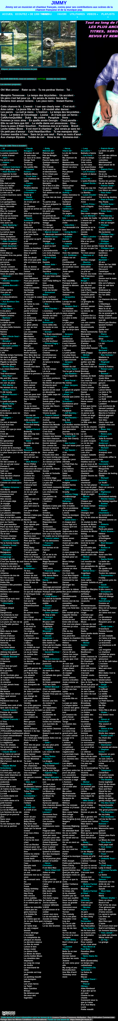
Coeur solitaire (31, 856)
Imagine (66, 482)
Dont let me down (107, 784)
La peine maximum (9, 153)
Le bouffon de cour (33, 320)
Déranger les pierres (68, 586)
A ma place (5, 311)
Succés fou (5, 645)
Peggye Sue (6, 406)
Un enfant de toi (106, 218)
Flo (100, 297)
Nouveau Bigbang (70, 826)
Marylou (27, 436)
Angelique (85, 573)
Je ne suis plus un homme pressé (89, 685)
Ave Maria (5, 489)
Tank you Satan (88, 169)
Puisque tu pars (69, 283)
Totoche (27, 404)
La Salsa (4, 350)
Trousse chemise (8, 536)
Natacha (66, 276)
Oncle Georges (31, 735)
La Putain (103, 691)
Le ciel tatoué (68, 728)
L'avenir (28, 106)
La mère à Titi (105, 392)
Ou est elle (67, 847)
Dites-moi (85, 515)
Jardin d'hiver (49, 786)
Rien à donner (30, 383)
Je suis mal (67, 663)
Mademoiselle (68, 793)
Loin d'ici (85, 452)
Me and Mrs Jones (9, 378)
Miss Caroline (30, 988)
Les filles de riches (86, 790)
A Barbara (28, 573)
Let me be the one (107, 819)
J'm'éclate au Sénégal (49, 240)
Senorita (4, 643)
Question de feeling (108, 473)
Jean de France (31, 633)
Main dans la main (9, 631)
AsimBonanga (69, 496)
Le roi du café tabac (108, 661)
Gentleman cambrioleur (68, 340)
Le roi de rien (87, 443)
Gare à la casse (69, 640)
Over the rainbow (70, 253)
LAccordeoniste (50, 250)
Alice (26, 814)
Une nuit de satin (89, 756)
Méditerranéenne (70, 165)
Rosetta (4, 596)
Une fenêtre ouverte (108, 209)
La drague (47, 761)
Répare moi (5, 589)
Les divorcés (87, 448)
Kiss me (4, 415)
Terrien (65, 912)
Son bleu (103, 420)
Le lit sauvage (7, 807)
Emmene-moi (70, 137)
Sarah (101, 708)
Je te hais (4, 680)
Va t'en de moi (69, 933)
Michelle (47, 680)
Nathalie (47, 731)
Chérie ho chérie (31, 854)
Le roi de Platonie (8, 810)
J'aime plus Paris (107, 835)
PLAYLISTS (108, 14)
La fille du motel (31, 944)
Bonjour (46, 877)
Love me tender (50, 290)
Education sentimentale (87, 268)
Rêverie (66, 176)
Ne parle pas (30, 350)
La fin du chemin (89, 427)
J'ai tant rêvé (49, 784)
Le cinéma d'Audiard (86, 725)
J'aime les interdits (33, 907)
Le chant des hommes (87, 720)
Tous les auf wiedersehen (105, 678)
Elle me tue (5, 668)
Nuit (64, 278)
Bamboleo (47, 775)
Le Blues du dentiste (48, 797)
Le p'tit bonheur (50, 341)
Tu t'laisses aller (8, 538)
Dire (2, 438)
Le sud (84, 937)
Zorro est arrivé (50, 807)
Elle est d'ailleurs (107, 283)
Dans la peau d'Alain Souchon (18, 126)
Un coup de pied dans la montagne (89, 488)
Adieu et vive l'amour (49, 873)
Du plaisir (28, 784)
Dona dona (5, 728)
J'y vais (46, 366)
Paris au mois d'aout (69, 134)
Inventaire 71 (87, 408)
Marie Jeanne (87, 754)
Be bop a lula (49, 615)
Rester (65, 886)
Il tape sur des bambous (105, 251)
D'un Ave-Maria (88, 1005)
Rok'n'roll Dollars (107, 928)
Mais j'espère (105, 306)
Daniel (84, 392)
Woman (66, 487)
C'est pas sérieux (32, 471)
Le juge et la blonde (68, 739)
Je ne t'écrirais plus (9, 675)
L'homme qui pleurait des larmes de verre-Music (88, 618)
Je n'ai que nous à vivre (11, 450)
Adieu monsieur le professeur (71, 196)
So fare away (87, 916)
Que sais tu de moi (9, 708)
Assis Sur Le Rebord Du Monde (51, 423)
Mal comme (5, 633)
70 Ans (27, 571)
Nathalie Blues (31, 174)
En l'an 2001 (104, 294)
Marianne (85, 457)
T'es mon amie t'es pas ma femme (88, 763)
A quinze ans (6, 770)
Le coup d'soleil (106, 466)
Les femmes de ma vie (11, 812)
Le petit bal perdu (8, 401)
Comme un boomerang (104, 604)
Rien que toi (29, 540)
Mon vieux (29, 348)
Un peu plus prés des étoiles (51, 746)
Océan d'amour (7, 636)
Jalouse (4, 673)
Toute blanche (105, 682)
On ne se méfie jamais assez (69, 834)
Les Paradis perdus (9, 624)
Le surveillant (87, 745)
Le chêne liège (50, 478)
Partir (65, 854)
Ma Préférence (69, 796)
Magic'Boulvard (50, 561)
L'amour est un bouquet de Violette (88, 222)
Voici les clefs (49, 684)
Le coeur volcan (70, 735)
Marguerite (104, 468)
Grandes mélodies (9, 564)
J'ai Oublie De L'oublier (30, 915)
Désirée (46, 698)
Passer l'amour (88, 759)
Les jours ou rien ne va (11, 622)
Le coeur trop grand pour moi (69, 732)
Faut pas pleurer (31, 281)
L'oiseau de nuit (88, 624)
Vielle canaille (49, 220)
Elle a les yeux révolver (87, 242)
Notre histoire (30, 352)
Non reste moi (7, 580)
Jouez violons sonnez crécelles (70, 678)
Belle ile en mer (69, 951)
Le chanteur (29, 206)
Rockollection (68, 970)
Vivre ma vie (29, 415)
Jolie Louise (29, 420)
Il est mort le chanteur (39, 128)
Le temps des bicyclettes (41, 95)
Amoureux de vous (33, 468)
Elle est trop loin (31, 434)
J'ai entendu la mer (9, 615)
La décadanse (105, 617)
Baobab (27, 587)
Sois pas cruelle (31, 550)
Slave (45, 566)
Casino (84, 654)
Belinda (4, 724)
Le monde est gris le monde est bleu (52, 314)
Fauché (27, 884)
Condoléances (49, 355)
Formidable (5, 496)
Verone (102, 557)
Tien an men (6, 473)
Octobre (46, 513)
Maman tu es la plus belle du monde (88, 229)
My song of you (69, 967)
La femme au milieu (52, 301)
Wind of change (106, 596)
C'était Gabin (30, 598)
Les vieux (66, 325)
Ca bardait (29, 798)
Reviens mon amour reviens (17, 101)
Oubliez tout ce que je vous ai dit (89, 463)
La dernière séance (33, 942)
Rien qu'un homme (9, 216)
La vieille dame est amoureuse (49, 123)
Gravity (65, 492)
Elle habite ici (49, 643)
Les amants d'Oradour (29, 676)
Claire (45, 886)
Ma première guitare (104, 565)
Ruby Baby (29, 547)
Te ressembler (49, 529)
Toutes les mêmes (107, 573)
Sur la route (48, 649)
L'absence (28, 636)
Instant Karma (64, 101)
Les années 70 (30, 680)
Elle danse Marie (50, 575)
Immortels (5, 229)
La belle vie (104, 561)
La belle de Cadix (89, 218)
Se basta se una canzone (50, 328)
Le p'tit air (85, 271)
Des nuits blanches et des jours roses (10, 776)
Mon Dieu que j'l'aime (105, 922)
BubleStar (67, 953)
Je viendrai (5, 682)
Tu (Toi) (102, 863)
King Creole (48, 287)
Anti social (104, 856)
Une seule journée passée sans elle (89, 553)
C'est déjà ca (6, 253)
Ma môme (67, 383)
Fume (26, 886)
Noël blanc (67, 234)
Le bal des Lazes (89, 608)
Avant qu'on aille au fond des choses (70, 545)
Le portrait (5, 457)
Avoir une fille (105, 554)
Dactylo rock (30, 865)
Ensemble (5, 283)
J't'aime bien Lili (106, 229)
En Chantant (87, 661)
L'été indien (67, 471)
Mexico (84, 234)
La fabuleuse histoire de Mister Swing (89, 531)
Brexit (74, 126)
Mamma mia (68, 162)
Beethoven (86, 652)
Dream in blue (49, 573)
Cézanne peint (87, 294)
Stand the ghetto (8, 364)
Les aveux (85, 445)
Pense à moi (48, 318)
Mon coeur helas (70, 812)
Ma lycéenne (104, 232)
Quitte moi (103, 329)
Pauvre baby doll (51, 160)
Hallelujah (67, 415)
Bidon (3, 250)
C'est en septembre (52, 691)
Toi (68, 89)
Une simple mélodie (86, 639)
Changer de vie (7, 559)
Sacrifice (47, 271)
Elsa (72, 123)
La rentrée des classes (30, 655)
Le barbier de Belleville (105, 697)
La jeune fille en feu (27, 109)
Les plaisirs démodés (10, 513)
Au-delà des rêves (51, 670)
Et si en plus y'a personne (7, 261)
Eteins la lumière (8, 313)
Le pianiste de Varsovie (49, 715)
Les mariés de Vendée (30, 702)
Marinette (28, 334)
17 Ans (3, 721)
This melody (68, 914)
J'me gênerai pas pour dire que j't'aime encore (107, 909)
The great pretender (108, 810)
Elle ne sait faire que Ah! (15, 123)
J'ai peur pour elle (51, 837)
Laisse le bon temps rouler (30, 948)
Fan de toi (85, 397)
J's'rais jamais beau (9, 684)
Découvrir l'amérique (104, 270)
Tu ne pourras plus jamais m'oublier (52, 859)
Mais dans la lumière (87, 825)
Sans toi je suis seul (42, 134)
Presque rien (49, 520)
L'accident (29, 935)
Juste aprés (67, 271)
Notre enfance (30, 728)
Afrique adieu (87, 649)
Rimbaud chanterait (85, 481)
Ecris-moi (103, 281)
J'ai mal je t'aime (50, 898)
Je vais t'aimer (87, 691)
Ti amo (102, 861)
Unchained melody (107, 496)
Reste (26, 378)
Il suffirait (103, 689)
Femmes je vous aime (13, 120)
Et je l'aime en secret (10, 754)
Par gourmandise (8, 524)
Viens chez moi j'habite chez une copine (107, 424)
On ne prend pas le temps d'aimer (108, 314)
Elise (101, 339)
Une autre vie (6, 223)
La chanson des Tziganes (31, 639)
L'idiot (65, 155)
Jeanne (65, 960)
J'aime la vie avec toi (10, 566)
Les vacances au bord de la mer (89, 541)
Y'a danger (48, 225)
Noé (64, 824)
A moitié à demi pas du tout (88, 284)
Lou (2, 629)
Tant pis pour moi (32, 394)
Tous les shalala (8, 745)
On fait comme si (8, 462)
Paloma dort (48, 153)
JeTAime (85, 594)
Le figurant (86, 728)
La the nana (86, 165)
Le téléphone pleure (9, 740)
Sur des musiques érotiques (51, 855)
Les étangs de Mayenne (30, 697)
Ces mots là (86, 380)
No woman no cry (8, 387)
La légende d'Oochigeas (105, 537)
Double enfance (69, 605)
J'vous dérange (31, 933)
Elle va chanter (7, 185)
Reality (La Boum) (107, 445)
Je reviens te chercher (49, 704)
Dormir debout (50, 443)
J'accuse (85, 673)
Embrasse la (104, 290)
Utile (64, 930)
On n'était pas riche (33, 738)
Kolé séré (103, 255)
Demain (102, 171)
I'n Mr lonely (6, 392)
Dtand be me (105, 791)
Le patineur (67, 747)
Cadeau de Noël (88, 376)
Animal (46, 420)
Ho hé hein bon (88, 930)
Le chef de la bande (52, 598)
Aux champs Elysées (13, 137)
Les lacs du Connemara (86, 739)
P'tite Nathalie (49, 849)
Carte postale (49, 429)
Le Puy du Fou (31, 673)
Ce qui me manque (33, 591)
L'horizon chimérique (67, 783)
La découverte (30, 313)
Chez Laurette (87, 387)
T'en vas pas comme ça (87, 903)
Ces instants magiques (49, 822)
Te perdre (47, 190)
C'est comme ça (50, 350)
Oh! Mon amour (10, 89)
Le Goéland (48, 923)
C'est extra (86, 160)
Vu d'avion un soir (89, 492)
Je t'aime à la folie (107, 638)
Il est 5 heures (69, 343)
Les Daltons (68, 468)
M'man (27, 991)
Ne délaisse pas (31, 993)
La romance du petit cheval (69, 715)
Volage (46, 223)
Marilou (27, 520)
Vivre (65, 117)
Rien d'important (32, 538)
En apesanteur (7, 441)
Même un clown (31, 438)
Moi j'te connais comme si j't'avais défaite (70, 807)
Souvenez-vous (69, 907)
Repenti (102, 371)
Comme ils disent (8, 492)
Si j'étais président (51, 682)
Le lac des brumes (51, 926)
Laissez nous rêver (52, 840)
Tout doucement (8, 373)
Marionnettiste (105, 311)
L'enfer (27, 329)
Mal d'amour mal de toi (11, 761)
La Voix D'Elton (31, 659)
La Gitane (28, 645)
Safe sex (4, 471)
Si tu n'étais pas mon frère (50, 175)
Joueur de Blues (88, 524)
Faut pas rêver (105, 188)
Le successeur (88, 742)
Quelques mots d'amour (88, 342)
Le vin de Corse (69, 153)
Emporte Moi (6, 188)
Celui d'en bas (7, 424)
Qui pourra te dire (89, 828)
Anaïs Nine (104, 378)
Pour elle (103, 471)
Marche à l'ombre (107, 413)
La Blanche (104, 387)
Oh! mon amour (7, 638)
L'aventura (48, 311)
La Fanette (67, 315)
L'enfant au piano (107, 654)
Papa (2, 698)
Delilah (102, 849)
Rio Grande (48, 167)
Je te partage (105, 640)
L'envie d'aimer (7, 155)
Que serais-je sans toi (67, 128)
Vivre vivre (48, 568)
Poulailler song (7, 271)
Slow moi (4, 821)
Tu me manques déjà (66, 131)
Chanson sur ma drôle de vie (106, 883)
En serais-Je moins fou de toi (50, 98)
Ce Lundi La (86, 378)
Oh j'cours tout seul (108, 926)
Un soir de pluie (7, 383)
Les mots (85, 895)
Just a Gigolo (87, 206)
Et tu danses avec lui (10, 413)
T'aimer (3, 763)
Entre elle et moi (8, 786)
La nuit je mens (24, 112)
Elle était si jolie (7, 183)
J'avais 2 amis (30, 489)
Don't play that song (9, 169)
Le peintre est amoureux (105, 657)
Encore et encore (51, 448)
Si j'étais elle (68, 891)
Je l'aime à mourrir (51, 459)
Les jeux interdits (70, 427)
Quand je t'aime (31, 749)
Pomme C (5, 466)
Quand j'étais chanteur (87, 472)
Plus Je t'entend (8, 211)
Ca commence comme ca (49, 818)
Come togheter (106, 782)
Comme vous (87, 390)
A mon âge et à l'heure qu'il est (69, 525)
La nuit (3, 165)
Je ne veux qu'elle (89, 246)
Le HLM (102, 399)
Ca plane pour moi (107, 352)
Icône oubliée (30, 898)
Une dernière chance (10, 475)
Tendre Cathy (6, 601)
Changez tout (87, 513)
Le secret (28, 694)
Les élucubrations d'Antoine (8, 298)
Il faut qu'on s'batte (52, 645)
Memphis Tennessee (12, 95)
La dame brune (7, 322)
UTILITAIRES (77, 14)
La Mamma (5, 508)
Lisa (45, 503)
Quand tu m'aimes (9, 531)
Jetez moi (28, 306)
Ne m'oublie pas (88, 547)
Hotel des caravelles (67, 646)
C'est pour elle (105, 267)
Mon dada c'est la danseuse (107, 674)
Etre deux (85, 394)
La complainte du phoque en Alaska (32, 938)
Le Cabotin (5, 510)
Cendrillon (103, 772)
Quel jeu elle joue (70, 872)
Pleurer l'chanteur (89, 466)
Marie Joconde (7, 206)
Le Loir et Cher (88, 438)
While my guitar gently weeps (106, 794)
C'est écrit (69, 106)
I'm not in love (7, 160)
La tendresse (30, 318)
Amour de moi (30, 575)
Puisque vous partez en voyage (52, 592)
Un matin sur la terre (52, 536)
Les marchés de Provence (50, 725)
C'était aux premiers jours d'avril (9, 177)
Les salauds (86, 450)
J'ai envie (47, 895)
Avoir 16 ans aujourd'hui (30, 818)
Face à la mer (6, 443)
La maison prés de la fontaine (88, 934)
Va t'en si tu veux (70, 935)
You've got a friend (71, 371)
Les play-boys (69, 355)
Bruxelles (85, 373)
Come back (29, 858)
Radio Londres (7, 315)
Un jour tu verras (89, 865)
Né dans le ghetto (8, 357)
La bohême (5, 506)
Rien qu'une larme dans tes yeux (89, 834)
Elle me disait (30, 257)
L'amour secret (31, 649)
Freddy (102, 578)
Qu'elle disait (6, 213)
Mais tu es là (104, 308)
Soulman (4, 339)
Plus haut (103, 766)
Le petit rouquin (88, 441)
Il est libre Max (50, 868)
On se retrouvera (51, 540)
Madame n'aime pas (52, 506)
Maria (101, 895)
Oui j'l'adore (104, 206)
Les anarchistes (88, 167)
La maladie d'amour (86, 706)
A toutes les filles (32, 580)
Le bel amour (6, 199)
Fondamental (6, 445)
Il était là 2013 (87, 670)
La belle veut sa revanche (88, 599)
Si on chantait (68, 893)
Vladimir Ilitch (87, 775)
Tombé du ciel (36, 137)
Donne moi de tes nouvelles (70, 602)
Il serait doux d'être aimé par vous (52, 834)
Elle (2, 181)
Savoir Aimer (49, 399)
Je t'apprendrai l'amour (11, 677)
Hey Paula (103, 202)
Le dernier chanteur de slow (32, 662)
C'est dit (4, 434)
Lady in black (105, 868)
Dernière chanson (51, 438)
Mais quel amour (8, 696)
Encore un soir (69, 264)
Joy (44, 552)
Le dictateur (6, 805)
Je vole (84, 696)
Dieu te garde (30, 253)
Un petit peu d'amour (13, 131)
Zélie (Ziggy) (87, 352)
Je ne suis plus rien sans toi (31, 493)
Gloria (84, 587)
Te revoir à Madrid (32, 768)
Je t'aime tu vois (31, 304)
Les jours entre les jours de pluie (71, 771)
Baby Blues (29, 821)
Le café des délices (108, 155)
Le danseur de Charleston (105, 237)
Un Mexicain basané (52, 234)
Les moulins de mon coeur (88, 562)
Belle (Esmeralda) (89, 960)
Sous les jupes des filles (11, 274)
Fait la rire (47, 893)
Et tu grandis (6, 670)
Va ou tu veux (30, 406)
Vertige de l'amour (9, 239)
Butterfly (28, 431)
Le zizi (102, 343)
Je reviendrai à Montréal (106, 516)
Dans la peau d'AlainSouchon (31, 604)
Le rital (3, 687)
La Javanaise (105, 619)
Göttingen (5, 320)
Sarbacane (48, 527)
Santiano (66, 202)
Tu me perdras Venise (51, 89)
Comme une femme (52, 436)
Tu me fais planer (89, 485)
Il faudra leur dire (51, 455)
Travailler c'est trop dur (69, 920)
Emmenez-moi (7, 494)
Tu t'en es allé (68, 923)
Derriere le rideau (70, 589)
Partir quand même (52, 589)
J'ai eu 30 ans (68, 652)
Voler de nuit (6, 478)
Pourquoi (28, 364)
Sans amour (29, 385)
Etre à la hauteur (50, 299)
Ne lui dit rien (30, 522)
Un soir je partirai (8, 826)
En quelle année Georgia (43, 120)
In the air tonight (106, 223)
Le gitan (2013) (31, 325)
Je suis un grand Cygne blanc (70, 667)
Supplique (47, 626)
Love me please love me (88, 627)
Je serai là (85, 689)
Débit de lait (6, 547)
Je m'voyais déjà (8, 501)
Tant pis (102, 540)
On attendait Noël (70, 830)
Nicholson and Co (89, 459)
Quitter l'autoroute (32, 756)
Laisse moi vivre (50, 914)
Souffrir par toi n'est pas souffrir (70, 896)
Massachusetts (106, 805)
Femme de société (9, 712)
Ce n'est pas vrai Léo (10, 772)
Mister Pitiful (30, 464)
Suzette (27, 427)
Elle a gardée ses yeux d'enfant (89, 818)
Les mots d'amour (51, 253)
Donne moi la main (107, 278)
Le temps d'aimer (70, 777)
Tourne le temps (31, 770)
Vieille (101, 475)
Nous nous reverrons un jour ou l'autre (11, 521)
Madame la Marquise (104, 358)
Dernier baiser (69, 956)
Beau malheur (49, 297)
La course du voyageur (87, 418)
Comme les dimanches (29, 476)
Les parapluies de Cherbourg (89, 567)
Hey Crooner (49, 766)
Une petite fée (68, 926)
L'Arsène (66, 350)
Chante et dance (88, 174)
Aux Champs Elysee (68, 456)
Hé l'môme (29, 292)
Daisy (3, 610)
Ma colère (39, 117)
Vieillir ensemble (31, 408)
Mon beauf (104, 417)
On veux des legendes (30, 996)
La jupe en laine (69, 703)
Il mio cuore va (106, 589)
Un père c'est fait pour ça (15, 98)
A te (2, 287)
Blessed (46, 267)
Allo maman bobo (8, 248)
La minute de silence (87, 312)
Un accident (66, 95)
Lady (26, 496)
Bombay (85, 371)
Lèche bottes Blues (33, 956)
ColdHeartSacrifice (52, 269)
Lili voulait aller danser (55, 109)
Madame (4, 689)
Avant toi (4, 427)
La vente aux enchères (49, 711)
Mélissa (66, 803)
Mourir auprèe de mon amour (32, 453)
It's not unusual (106, 851)
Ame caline (7, 109)
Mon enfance (30, 341)
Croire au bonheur (32, 248)
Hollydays (85, 591)
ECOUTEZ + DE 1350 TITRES (32, 14)
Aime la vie (53, 137)
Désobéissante (69, 596)
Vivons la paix (49, 413)
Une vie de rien (69, 928)
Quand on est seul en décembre (51, 391)
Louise (44, 115)
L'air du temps (49, 369)
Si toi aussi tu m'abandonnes (50, 170)
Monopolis (86, 334)
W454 (83, 779)
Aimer (101, 552)
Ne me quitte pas (70, 327)
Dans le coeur (30, 250)
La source (67, 241)
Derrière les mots (70, 958)
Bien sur (28, 225)
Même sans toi (105, 937)
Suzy (3, 115)
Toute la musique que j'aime (70, 516)
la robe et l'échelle (51, 473)
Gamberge (29, 290)
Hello (83, 185)
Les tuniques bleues (30, 980)
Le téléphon (86, 940)
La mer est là (6, 192)
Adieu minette (105, 376)
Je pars (84, 912)
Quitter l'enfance (70, 884)
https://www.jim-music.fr (81, 1020)
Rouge (65, 287)
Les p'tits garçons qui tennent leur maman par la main (33, 707)
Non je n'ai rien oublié (10, 517)
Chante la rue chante (87, 996)
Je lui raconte (87, 923)
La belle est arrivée (71, 687)
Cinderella (28, 473)
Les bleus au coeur (108, 190)
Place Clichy (68, 865)
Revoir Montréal (31, 759)
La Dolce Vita (6, 619)
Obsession (67, 828)
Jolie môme (86, 162)
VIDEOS (91, 14)
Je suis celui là (106, 759)
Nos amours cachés (29, 725)
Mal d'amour (6, 759)
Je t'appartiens (50, 708)
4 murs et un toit (8, 343)
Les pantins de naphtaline (50, 497)
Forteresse (86, 503)
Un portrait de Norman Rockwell (51, 217)
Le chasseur (86, 436)
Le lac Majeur (87, 851)
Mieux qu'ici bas (70, 248)
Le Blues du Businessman (6, 715)
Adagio (3, 278)
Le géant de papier (71, 390)
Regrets (84, 888)
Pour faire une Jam (9, 529)
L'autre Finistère (88, 181)
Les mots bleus (7, 647)
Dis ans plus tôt (88, 659)
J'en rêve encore (50, 647)
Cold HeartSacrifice (39, 131)
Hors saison (48, 452)
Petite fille (5, 582)
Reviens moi (30, 536)
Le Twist (28, 986)
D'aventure (104, 629)
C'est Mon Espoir (70, 575)
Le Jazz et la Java (32, 158)
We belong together (108, 501)
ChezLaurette (68, 120)
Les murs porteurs (51, 378)
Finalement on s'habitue (30, 284)
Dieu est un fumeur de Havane (108, 609)
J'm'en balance (50, 902)
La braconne (104, 643)
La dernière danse (89, 698)
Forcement (67, 633)
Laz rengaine (105, 649)
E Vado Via (29, 624)
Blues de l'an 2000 (107, 264)
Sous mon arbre (70, 900)
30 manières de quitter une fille (88, 360)
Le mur (46, 376)
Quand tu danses (70, 285)
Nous (64, 169)
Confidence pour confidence (70, 405)
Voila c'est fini (105, 777)
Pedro (65, 174)
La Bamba (85, 192)
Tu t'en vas (5, 220)
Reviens (27, 380)
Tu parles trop (49, 202)
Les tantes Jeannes (52, 728)
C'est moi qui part (8, 666)
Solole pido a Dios (51, 401)
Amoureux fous (50, 814)
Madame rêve (6, 234)
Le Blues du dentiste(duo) (49, 792)
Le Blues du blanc (32, 953)
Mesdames (29, 336)
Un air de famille (106, 183)
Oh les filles (6, 306)
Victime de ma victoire (87, 880)
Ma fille (102, 705)
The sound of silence (105, 725)
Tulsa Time (29, 791)
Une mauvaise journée (69, 430)
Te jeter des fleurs (51, 406)
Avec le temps (87, 158)
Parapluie (53, 117)
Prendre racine (7, 468)
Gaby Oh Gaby (7, 227)
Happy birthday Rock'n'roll (31, 889)
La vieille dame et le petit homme (9, 801)
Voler (83, 777)
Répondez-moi (50, 522)
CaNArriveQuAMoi (11, 117)
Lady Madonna (106, 786)
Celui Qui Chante (89, 292)
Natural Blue (87, 844)
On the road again (8, 359)
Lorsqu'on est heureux (68, 302)
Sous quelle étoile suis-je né (89, 634)
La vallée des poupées (87, 715)
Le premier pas (88, 786)
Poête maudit (87, 1009)
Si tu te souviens (8, 218)
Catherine (28, 227)
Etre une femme (88, 668)
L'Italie (3, 626)
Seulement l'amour (33, 786)
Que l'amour (29, 754)
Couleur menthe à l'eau (14, 134)
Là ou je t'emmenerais (49, 372)
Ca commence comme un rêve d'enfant (69, 568)
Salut (64, 473)
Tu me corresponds (52, 531)
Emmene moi (68, 619)
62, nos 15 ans (87, 364)
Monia (101, 213)
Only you (103, 195)
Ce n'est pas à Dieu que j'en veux (33, 230)
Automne (66, 540)
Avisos (65, 550)
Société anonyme (51, 178)
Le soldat (47, 380)
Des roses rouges (89, 213)
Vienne (3, 334)
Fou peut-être (68, 636)
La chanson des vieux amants (69, 312)
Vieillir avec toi (50, 410)
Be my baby (104, 814)
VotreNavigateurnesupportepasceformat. (38, 72)
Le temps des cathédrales (87, 964)
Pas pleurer (67, 171)
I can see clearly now (47, 106)
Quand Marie (30, 371)
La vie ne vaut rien (9, 269)
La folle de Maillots (9, 791)
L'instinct (41, 112)
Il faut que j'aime (88, 406)
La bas (65, 274)
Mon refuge (67, 814)
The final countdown (52, 334)
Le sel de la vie (50, 554)
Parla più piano (106, 529)
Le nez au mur (30, 327)
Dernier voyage (88, 260)
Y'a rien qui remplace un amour (52, 228)
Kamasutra (86, 596)
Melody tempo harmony (11, 355)
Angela (65, 529)
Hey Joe (66, 420)
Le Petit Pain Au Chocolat (69, 465)
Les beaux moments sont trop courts (52, 488)
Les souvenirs (69, 775)
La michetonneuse (88, 604)
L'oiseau (4, 459)
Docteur (66, 598)
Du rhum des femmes (105, 739)
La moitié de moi (32, 647)
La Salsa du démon (86, 973)
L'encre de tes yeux (52, 480)
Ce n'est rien (68, 573)
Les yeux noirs (45, 101)
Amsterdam (67, 308)
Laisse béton (105, 390)
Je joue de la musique (10, 448)
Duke (28, 117)
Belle (2, 605)
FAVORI (61, 14)
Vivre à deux (29, 410)
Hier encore (5, 499)
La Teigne (103, 394)
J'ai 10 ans (5, 264)
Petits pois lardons (71, 863)
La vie (84, 434)
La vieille (103, 694)
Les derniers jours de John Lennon (32, 690)
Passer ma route (88, 274)
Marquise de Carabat (68, 799)
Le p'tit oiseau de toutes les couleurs (52, 720)
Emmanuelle (104, 292)
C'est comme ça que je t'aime (88, 804)
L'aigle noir (5, 325)
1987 (2, 420)
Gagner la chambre (71, 638)
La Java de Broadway (86, 702)
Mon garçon (29, 721)
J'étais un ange (88, 415)
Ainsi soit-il (86, 197)
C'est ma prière (88, 807)
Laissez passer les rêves (88, 307)
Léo (25, 666)
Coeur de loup (105, 246)
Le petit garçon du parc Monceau (32, 669)
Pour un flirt (86, 468)
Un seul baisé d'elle (33, 559)
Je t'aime (28, 301)
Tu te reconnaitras (89, 768)
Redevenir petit (88, 793)
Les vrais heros (31, 984)
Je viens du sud (88, 694)
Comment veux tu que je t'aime (89, 1001)
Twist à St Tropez (32, 557)
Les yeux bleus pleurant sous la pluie (31, 505)
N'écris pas (67, 817)
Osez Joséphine (8, 236)
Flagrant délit (49, 830)
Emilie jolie (67, 617)
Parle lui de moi (7, 640)
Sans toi (102, 332)
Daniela (27, 868)
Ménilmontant (105, 162)
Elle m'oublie (68, 506)
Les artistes (29, 682)
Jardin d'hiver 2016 (52, 789)
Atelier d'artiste (31, 578)
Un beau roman (88, 506)
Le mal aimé (6, 738)
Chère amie (86, 239)
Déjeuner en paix (107, 754)
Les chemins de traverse (50, 493)
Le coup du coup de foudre (32, 964)
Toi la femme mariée (9, 543)
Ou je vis (103, 174)
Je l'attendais (87, 410)
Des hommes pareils (52, 441)
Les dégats (67, 763)
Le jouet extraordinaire (11, 735)
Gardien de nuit (50, 450)
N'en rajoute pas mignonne (31, 525)
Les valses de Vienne (49, 558)
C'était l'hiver (49, 434)
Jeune (101, 837)
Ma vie (3, 209)
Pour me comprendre (86, 337)
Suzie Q (27, 195)
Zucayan (66, 937)
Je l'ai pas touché (8, 617)
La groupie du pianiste (87, 302)
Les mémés (48, 654)
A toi (64, 452)
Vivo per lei (5, 292)
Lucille (84, 545)
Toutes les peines (107, 181)
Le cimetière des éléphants (31, 959)
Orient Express (50, 842)
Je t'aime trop (30, 926)
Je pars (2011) (87, 914)
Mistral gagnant (106, 415)
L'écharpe (47, 921)
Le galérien (48, 339)
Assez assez (68, 538)
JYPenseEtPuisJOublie (11, 731)
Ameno (46, 306)
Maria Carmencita (89, 332)
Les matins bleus (8, 204)
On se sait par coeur (10, 464)
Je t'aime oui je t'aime (10, 789)
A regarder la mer (8, 174)
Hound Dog (48, 285)
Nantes (3, 332)
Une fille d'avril (69, 972)
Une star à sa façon (52, 533)
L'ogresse (103, 666)
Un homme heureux (108, 930)
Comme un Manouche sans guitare (106, 828)
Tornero (66, 211)
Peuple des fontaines (48, 516)
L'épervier (67, 199)
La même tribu (30, 951)
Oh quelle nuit (105, 568)
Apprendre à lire (70, 531)
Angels (102, 508)
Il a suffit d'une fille (33, 900)
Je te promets (68, 510)
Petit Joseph (68, 861)
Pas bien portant (50, 610)
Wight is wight (87, 494)
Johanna (4, 573)
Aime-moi (4, 659)
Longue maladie (88, 455)
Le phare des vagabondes (68, 750)
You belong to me (70, 434)
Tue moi (46, 408)
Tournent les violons (68, 293)
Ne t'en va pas (7, 578)
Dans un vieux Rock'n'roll (105, 901)
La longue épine (70, 705)
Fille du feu (67, 631)
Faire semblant (31, 278)
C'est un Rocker (31, 844)
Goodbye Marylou (89, 589)
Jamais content (7, 267)
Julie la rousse (105, 438)
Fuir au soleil (87, 399)
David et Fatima (106, 366)
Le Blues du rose (107, 840)
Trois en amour (31, 554)
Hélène (65, 643)
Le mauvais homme (86, 732)
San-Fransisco (88, 276)
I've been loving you (52, 457)
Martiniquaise (105, 742)
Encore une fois (50, 701)
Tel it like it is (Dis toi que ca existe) (51, 186)
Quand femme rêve (71, 870)
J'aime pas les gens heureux (30, 910)
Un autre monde (106, 775)
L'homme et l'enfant (29, 801)
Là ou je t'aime (31, 652)
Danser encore (7, 436)
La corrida (47, 466)
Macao (84, 977)
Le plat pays (68, 322)
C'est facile (29, 837)
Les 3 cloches (49, 255)
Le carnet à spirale (107, 914)
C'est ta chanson (89, 383)
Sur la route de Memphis (50, 182)
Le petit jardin (68, 352)
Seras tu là (86, 346)
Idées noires (6, 348)
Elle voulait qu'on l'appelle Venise (70, 613)
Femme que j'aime (71, 397)
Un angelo (67, 213)
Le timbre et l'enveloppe (23, 115)
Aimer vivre (67, 503)
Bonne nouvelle (50, 427)
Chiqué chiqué (7, 608)
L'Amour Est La (88, 315)
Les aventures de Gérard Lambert (107, 407)
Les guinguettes (8, 202)
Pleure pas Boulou (107, 322)
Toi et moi (5, 533)
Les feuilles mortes (71, 424)
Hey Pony (28, 893)
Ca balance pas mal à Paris (88, 288)
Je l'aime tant (49, 900)
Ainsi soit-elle (30, 466)
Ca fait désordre (31, 826)
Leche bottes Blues (12, 128)
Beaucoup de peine (33, 589)
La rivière (85, 712)
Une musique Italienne (30, 773)
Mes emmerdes (7, 515)
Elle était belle (49, 891)
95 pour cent (49, 622)
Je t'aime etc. (68, 670)
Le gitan (27, 322)
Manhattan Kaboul (107, 410)
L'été (2, 352)
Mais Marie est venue (10, 694)
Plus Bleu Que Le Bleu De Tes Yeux (32, 356)
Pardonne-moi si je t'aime (53, 126)
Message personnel (52, 587)
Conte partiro (6, 290)
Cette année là (7, 726)
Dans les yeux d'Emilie (69, 460)
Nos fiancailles (88, 926)
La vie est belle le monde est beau (51, 917)
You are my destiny (108, 197)
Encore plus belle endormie (8, 780)
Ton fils (65, 290)
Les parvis (7, 112)
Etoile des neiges (107, 733)
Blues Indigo (68, 561)
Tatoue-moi (86, 877)
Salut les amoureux (67, 476)
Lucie (83, 1007)
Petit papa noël (106, 844)
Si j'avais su (29, 387)
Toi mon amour (88, 253)
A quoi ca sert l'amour (49, 247)
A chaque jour (69, 522)
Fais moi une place (71, 624)
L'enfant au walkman (67, 743)
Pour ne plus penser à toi (30, 360)
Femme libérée (31, 188)
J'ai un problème (70, 508)
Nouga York (29, 160)
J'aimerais (28, 294)
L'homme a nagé (70, 779)
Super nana (86, 550)
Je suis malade (106, 636)
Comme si (5, 410)
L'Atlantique (104, 304)
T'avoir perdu (30, 552)
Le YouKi (103, 482)
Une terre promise (51, 209)
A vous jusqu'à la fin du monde (70, 553)
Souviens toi (49, 404)
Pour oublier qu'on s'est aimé (88, 943)
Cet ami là (28, 601)
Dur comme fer (50, 445)
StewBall (66, 204)
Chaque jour (86, 501)
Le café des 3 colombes (105, 159)
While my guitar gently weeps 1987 (107, 799)
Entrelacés (29, 480)
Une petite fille (30, 167)
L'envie (65, 513)
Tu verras (28, 165)
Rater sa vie (28, 89)
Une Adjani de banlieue (87, 797)
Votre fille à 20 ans (107, 710)
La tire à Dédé (105, 397)
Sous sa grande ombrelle (69, 903)
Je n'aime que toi (32, 919)
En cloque (103, 385)
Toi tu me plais (69, 916)
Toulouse (28, 162)
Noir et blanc (49, 387)
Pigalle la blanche (8, 362)
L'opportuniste (69, 359)
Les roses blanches (9, 369)
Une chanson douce (52, 805)
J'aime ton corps (70, 654)
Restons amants (70, 888)
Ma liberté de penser (52, 383)
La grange (103, 942)
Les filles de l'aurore (104, 917)
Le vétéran (86, 752)
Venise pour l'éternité (68, 186)
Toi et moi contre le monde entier (9, 748)
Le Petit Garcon (106, 701)
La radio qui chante (108, 935)
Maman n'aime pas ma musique (32, 516)
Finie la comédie (31, 287)
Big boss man (30, 824)
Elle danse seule (50, 640)
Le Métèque (48, 624)
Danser (65, 582)
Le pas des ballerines (48, 483)
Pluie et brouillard (32, 533)
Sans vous (5, 819)
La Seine (103, 875)
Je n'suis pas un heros (64, 115)
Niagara (66, 821)
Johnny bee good (8, 652)
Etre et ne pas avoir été (87, 664)
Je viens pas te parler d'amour (31, 309)
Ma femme (5, 691)
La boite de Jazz (88, 527)
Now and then (105, 789)
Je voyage (5, 503)
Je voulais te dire (89, 522)
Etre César (29, 617)
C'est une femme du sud (11, 561)
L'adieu (27, 643)
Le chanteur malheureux (11, 733)
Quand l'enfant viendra (105, 326)
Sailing (102, 545)
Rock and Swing (31, 424)
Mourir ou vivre (69, 167)
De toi (45, 673)
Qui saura (85, 830)
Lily (100, 346)
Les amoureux (69, 756)
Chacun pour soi (32, 847)
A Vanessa (5, 661)
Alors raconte (49, 689)
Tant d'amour (68, 909)
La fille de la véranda (68, 695)
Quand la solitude (32, 752)
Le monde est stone (108, 747)
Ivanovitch (67, 649)
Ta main (27, 761)
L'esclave (103, 663)
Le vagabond (6, 742)
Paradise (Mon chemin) (87, 952)
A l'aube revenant (51, 417)
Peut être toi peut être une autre (32, 746)
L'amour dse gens (70, 708)
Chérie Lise (86, 385)
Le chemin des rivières (69, 725)
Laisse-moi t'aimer (89, 821)
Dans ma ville (49, 888)
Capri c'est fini (49, 879)
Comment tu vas (70, 580)
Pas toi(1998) (68, 281)
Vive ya (3, 397)
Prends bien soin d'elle (11, 705)
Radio (83, 631)
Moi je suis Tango (51, 770)
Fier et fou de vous (107, 905)
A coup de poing (31, 223)
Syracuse (47, 800)
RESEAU (46, 14)
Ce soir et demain (8, 422)
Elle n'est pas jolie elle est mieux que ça (32, 262)
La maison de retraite (87, 537)
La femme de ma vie (9, 575)
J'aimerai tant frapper (30, 486)
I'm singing (29, 631)
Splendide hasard (89, 348)
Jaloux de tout (69, 656)
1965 (83, 647)
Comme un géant (8, 243)
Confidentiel (68, 262)
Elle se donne (30, 267)
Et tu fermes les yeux (10, 190)
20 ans (102, 262)
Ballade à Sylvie (88, 153)
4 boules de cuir (31, 153)
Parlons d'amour (50, 844)
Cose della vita (50, 325)
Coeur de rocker (70, 578)
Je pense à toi (87, 413)
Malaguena (5, 552)
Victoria (84, 772)
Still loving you (106, 594)
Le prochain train (70, 754)
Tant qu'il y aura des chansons (31, 764)
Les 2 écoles (87, 735)
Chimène (103, 431)
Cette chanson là (10, 106)
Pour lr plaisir (49, 847)
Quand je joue (69, 868)
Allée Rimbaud (88, 988)
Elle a (26, 255)
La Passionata (49, 768)
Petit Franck (48, 564)
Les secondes (30, 332)
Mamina (84, 981)
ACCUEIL (7, 14)
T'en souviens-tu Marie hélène (32, 398)
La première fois (88, 710)
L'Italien (102, 703)
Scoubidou (104, 571)
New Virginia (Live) (71, 819)
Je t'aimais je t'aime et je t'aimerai (52, 463)
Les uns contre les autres (88, 323)
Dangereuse (6, 612)
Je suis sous (30, 155)
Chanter (46, 352)
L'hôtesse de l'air (70, 357)
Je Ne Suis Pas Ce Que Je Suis (89, 681)
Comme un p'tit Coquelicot (88, 857)
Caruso (46, 348)
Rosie (45, 524)
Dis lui (84, 810)
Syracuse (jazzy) (50, 803)
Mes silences (30, 339)
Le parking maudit (32, 977)
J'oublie (66, 675)
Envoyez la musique (29, 275)
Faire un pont (30, 482)
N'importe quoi (50, 385)
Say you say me (88, 188)
